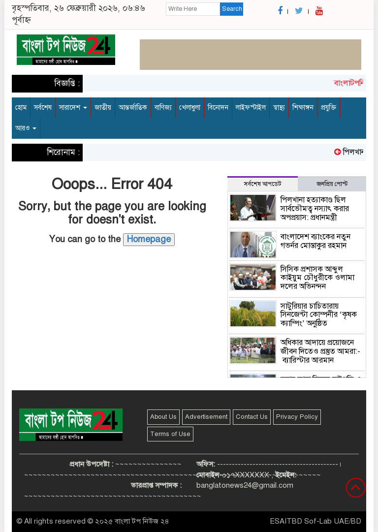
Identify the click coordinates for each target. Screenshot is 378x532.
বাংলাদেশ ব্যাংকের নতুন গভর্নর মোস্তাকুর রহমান (315, 241)
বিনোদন (218, 107)
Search (232, 8)
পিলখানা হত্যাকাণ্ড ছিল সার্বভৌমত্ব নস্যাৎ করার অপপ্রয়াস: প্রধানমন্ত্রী (315, 208)
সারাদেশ (73, 107)
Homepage (149, 239)
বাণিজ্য (163, 107)
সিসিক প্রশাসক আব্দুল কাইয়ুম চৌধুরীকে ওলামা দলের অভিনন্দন (317, 277)
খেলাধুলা (189, 107)
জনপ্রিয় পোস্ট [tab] (332, 184)
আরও (25, 128)
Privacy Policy (297, 417)
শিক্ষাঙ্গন (303, 107)
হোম (21, 107)
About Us (163, 417)
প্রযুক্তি (328, 107)
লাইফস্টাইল (251, 107)
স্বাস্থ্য (279, 107)
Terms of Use (170, 434)
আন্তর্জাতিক (133, 107)
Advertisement (206, 417)
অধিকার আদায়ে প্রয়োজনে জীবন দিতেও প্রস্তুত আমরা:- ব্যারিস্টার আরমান (320, 351)
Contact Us (252, 417)
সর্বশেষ (43, 107)
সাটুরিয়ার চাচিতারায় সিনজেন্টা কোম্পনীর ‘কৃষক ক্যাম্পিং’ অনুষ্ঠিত (319, 314)
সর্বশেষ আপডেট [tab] (262, 184)
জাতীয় (102, 107)
